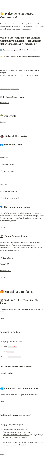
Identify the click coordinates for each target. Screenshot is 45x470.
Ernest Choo (24, 430)
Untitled (2, 122)
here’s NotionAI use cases (30, 57)
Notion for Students (6, 373)
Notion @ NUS (5, 264)
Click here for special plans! (9, 89)
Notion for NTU (5, 271)
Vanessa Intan (4, 157)
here (9, 424)
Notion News (4, 103)
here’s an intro (32, 50)
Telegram (6, 437)
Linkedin (25, 437)
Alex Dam (3, 185)
